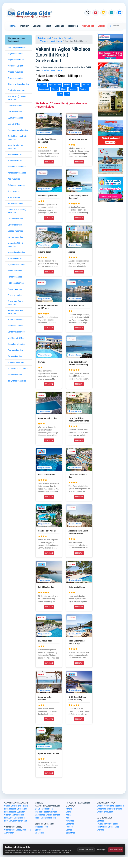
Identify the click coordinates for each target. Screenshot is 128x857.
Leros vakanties (15, 225)
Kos (67, 818)
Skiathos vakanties (16, 338)
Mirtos (63, 89)
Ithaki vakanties (15, 160)
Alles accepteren (116, 849)
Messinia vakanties (16, 252)
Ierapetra (86, 85)
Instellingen (101, 849)
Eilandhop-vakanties (17, 47)
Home (12, 25)
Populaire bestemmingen (46, 812)
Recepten (73, 25)
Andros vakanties (15, 72)
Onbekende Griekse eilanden (47, 815)
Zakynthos (70, 833)
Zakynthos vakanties (17, 381)
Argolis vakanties (15, 78)
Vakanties (68, 38)
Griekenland (44, 38)
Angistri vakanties (16, 59)
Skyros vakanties (15, 350)
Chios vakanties (15, 105)
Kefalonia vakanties (16, 185)
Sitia (67, 94)
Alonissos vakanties (17, 66)
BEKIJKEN (49, 161)
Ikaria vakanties (15, 154)
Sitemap (100, 830)
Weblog (101, 25)
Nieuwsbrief (88, 25)
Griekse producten (105, 812)
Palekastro (84, 89)
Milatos (55, 89)
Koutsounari (44, 89)
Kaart (48, 25)
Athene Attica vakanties (18, 84)
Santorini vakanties (16, 332)
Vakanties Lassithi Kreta (51, 41)
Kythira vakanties (15, 203)
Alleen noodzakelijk (86, 849)
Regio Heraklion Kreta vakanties (17, 137)
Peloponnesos (41, 827)
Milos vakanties (15, 258)
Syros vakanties (15, 356)
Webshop (59, 25)
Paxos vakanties (15, 289)
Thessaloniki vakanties (18, 368)
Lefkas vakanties (15, 219)
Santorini (70, 824)
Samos (69, 830)
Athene (69, 809)
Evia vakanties (14, 124)
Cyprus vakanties (15, 118)
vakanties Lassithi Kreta (51, 70)
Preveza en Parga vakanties (15, 303)
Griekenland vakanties (14, 815)
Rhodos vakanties (16, 319)
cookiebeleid (64, 852)
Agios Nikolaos (55, 85)
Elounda (76, 85)
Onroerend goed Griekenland (109, 809)
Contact (100, 821)
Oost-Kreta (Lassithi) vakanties (17, 211)
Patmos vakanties (16, 283)
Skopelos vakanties (16, 344)
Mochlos (73, 89)
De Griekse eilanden (44, 809)
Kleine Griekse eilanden (45, 818)
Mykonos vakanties (16, 264)
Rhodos (69, 827)
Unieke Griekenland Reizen (16, 806)
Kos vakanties (14, 191)
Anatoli (67, 85)
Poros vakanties (15, 295)
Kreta (68, 815)
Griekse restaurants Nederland (110, 806)
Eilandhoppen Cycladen (14, 812)
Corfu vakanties (15, 111)
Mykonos (70, 821)
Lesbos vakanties (15, 231)
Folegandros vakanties (18, 130)
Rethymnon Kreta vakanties (15, 312)
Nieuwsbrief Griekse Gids (108, 827)
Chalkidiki (39, 833)
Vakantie (37, 25)
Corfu (68, 812)
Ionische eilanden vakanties (15, 147)
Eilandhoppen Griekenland (15, 809)
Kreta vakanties (15, 197)
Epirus (38, 830)
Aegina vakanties (15, 53)
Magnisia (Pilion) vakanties (15, 244)
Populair (24, 25)
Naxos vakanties (15, 271)
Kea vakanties (14, 179)
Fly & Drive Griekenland (14, 818)
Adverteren (9, 833)
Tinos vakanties (15, 375)
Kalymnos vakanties (17, 167)
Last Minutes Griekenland (15, 821)
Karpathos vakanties (17, 173)
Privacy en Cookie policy (107, 824)
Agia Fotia (42, 85)
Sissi (60, 94)
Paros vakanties (15, 277)
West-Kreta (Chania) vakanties (17, 98)
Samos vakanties (15, 325)
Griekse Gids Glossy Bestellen (17, 830)
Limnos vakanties (15, 237)
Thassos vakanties (16, 362)
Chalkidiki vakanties (16, 90)
